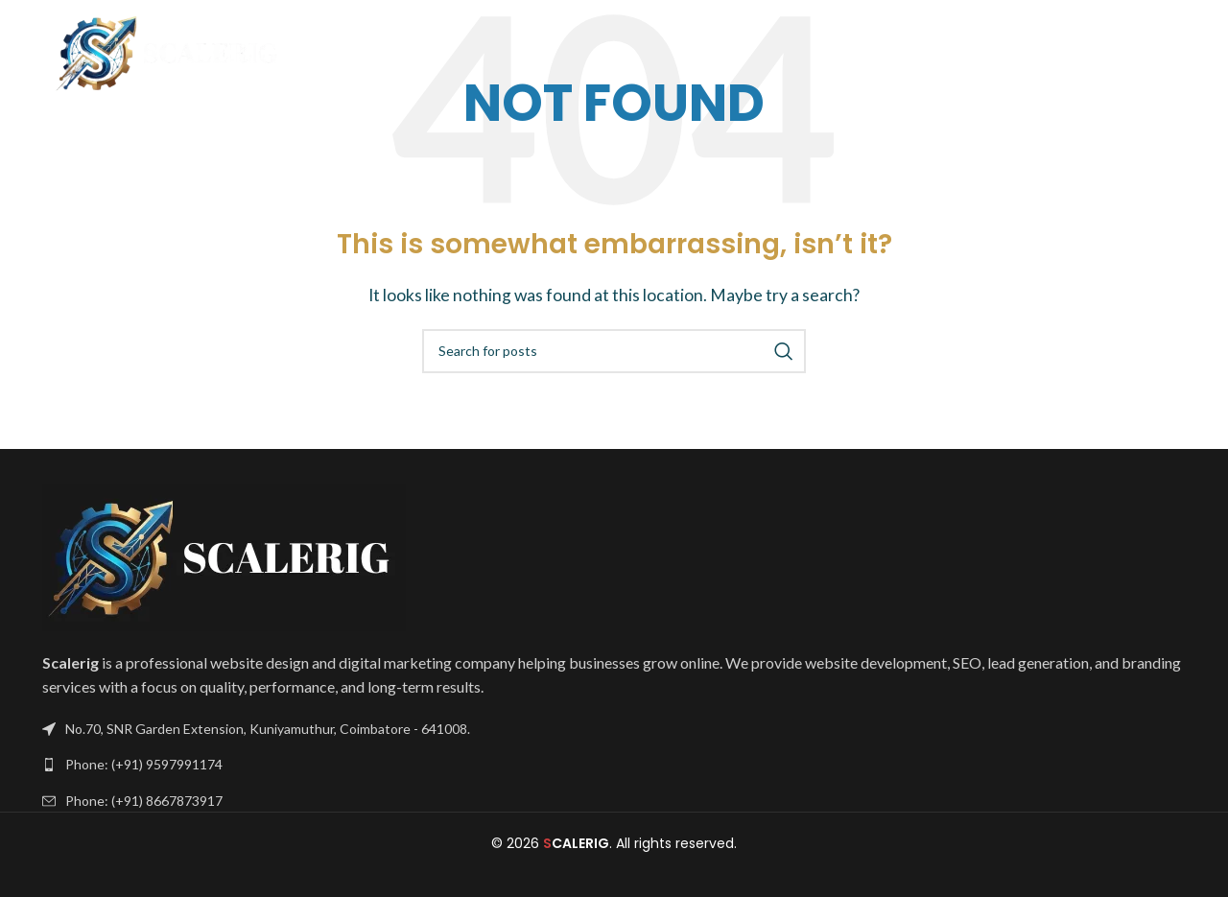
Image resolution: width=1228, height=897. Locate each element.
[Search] (614, 351)
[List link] (614, 764)
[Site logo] (170, 50)
